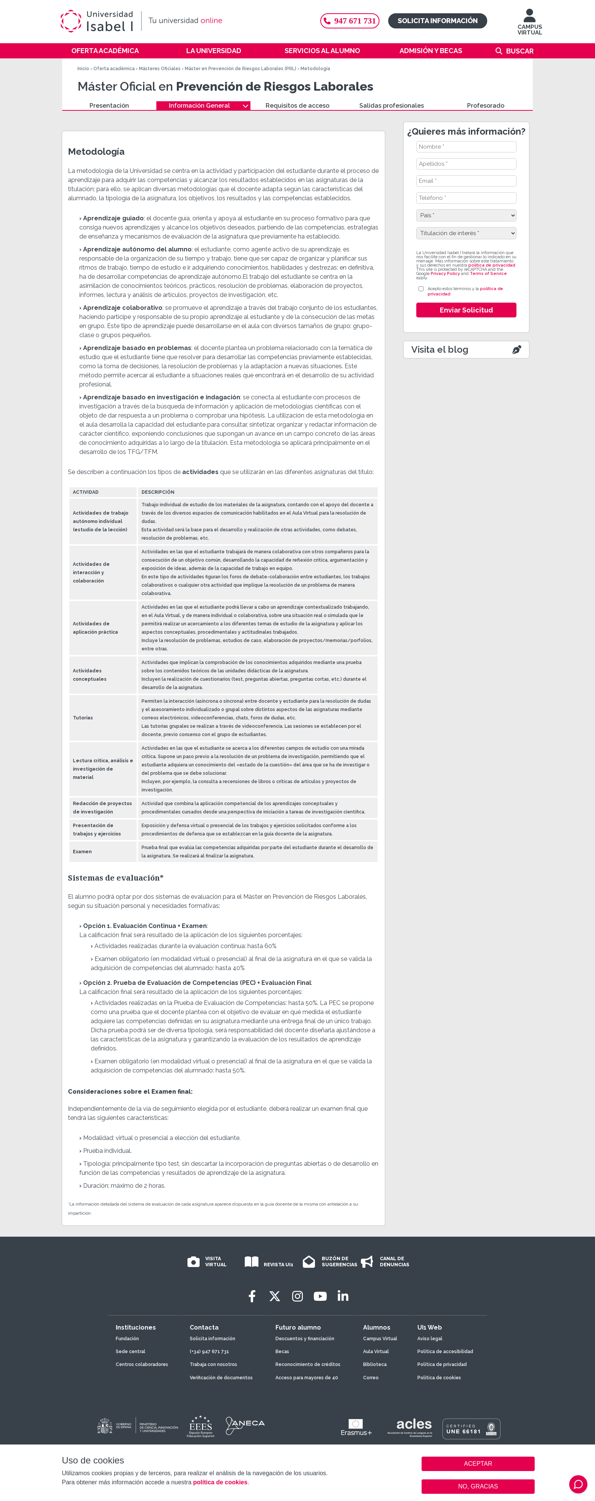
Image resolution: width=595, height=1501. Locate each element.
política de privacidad (491, 265)
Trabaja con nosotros (213, 1364)
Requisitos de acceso (297, 105)
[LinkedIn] (343, 1296)
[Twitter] (275, 1296)
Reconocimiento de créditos (307, 1364)
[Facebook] (252, 1296)
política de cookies (220, 1482)
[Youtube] (320, 1296)
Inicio (83, 68)
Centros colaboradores (142, 1364)
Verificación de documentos (221, 1377)
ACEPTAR (478, 1463)
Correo (371, 1377)
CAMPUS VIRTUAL (530, 25)
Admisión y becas (431, 51)
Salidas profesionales (391, 105)
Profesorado (485, 105)
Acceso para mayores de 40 (306, 1377)
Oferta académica (105, 51)
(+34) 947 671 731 (209, 1351)
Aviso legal (429, 1338)
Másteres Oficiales (160, 68)
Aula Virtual (376, 1351)
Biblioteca (375, 1364)
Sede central (130, 1351)
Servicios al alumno (322, 51)
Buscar (520, 51)
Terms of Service (488, 273)
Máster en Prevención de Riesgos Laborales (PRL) (240, 68)
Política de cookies (439, 1377)
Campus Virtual (380, 1338)
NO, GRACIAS (478, 1486)
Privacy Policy (445, 273)
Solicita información (438, 21)
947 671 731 (350, 20)
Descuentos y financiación (304, 1338)
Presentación (109, 105)
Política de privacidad (442, 1364)
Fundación (127, 1338)
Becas (282, 1351)
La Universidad (213, 51)
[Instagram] (297, 1296)
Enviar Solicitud (466, 310)
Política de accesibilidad (445, 1351)
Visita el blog (439, 349)
